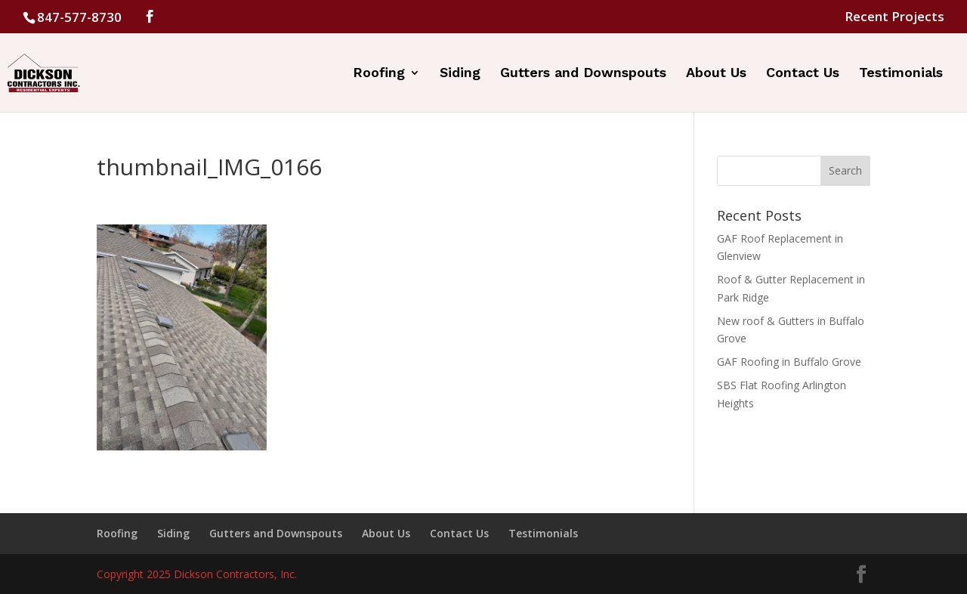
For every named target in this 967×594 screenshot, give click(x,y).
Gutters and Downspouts (583, 73)
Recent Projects (894, 17)
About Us (716, 73)
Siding (460, 73)
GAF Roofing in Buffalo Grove (789, 361)
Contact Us (802, 73)
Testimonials (901, 73)
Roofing (379, 73)
